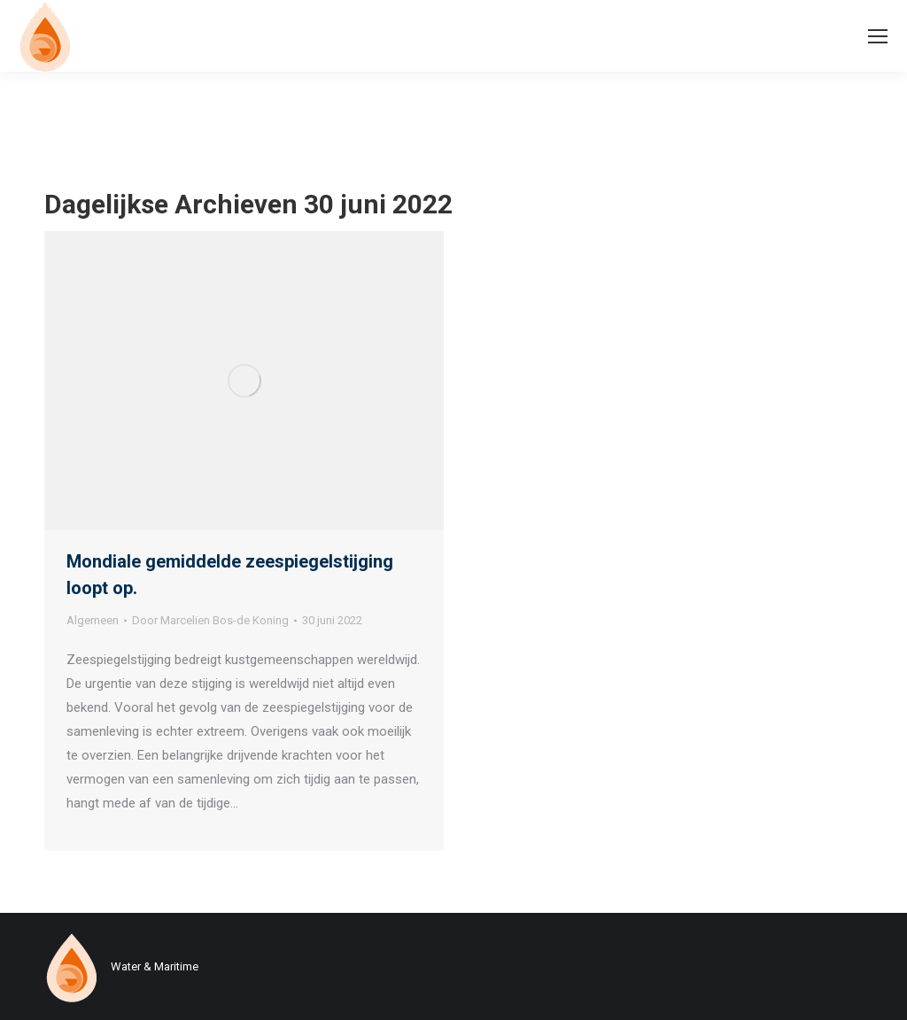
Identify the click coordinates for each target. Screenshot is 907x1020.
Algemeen (92, 620)
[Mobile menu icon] (877, 36)
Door (210, 620)
